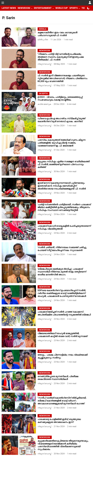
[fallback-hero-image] (20, 37)
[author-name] (43, 39)
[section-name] (43, 29)
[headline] (64, 34)
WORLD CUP (61, 8)
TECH (84, 8)
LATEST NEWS (9, 8)
